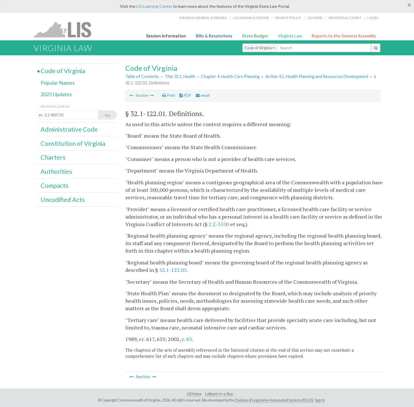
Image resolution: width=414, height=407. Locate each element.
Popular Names (58, 82)
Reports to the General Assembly (344, 35)
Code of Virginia (260, 48)
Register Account (345, 18)
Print (168, 95)
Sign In (320, 400)
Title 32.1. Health (179, 76)
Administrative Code (69, 129)
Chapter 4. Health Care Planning (230, 76)
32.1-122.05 (173, 269)
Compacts (54, 185)
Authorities (56, 171)
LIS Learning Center (154, 6)
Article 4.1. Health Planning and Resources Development (317, 76)
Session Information (166, 35)
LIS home (315, 18)
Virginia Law (290, 35)
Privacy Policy (288, 18)
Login (372, 18)
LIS (66, 29)
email (203, 95)
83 (189, 339)
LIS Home (194, 394)
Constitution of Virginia (73, 143)
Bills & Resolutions (214, 35)
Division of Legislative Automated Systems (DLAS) (274, 400)
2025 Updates (56, 94)
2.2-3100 (219, 224)
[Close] (409, 5)
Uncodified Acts (63, 199)
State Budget (255, 35)
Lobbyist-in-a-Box (219, 394)
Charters (53, 157)
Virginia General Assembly (203, 18)
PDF (185, 95)
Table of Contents (142, 76)
